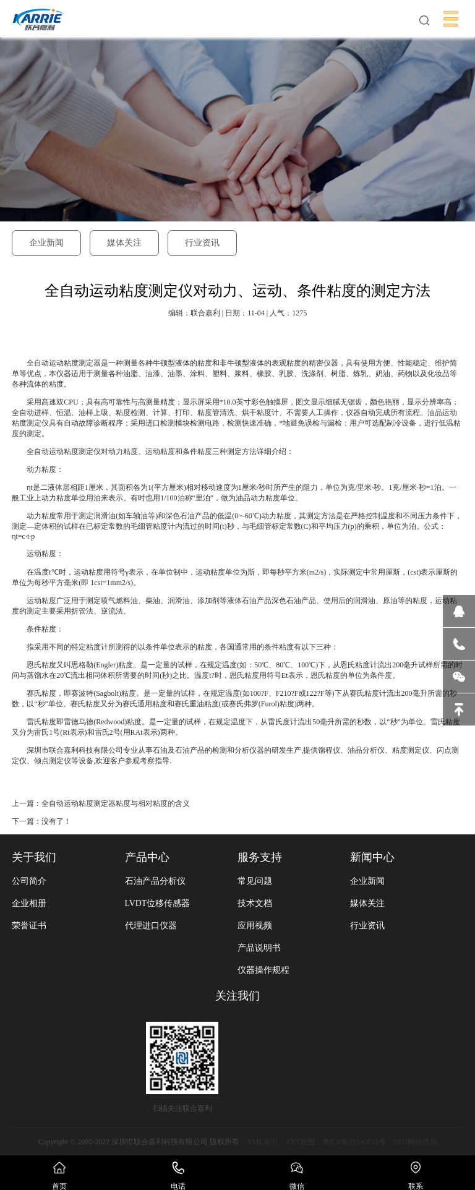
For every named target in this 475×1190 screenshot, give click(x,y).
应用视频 (255, 925)
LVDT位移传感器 (157, 903)
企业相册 (29, 903)
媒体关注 (124, 242)
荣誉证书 (29, 925)
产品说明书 (259, 947)
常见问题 (255, 881)
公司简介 (29, 881)
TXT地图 (300, 1141)
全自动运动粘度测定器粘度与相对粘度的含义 (115, 803)
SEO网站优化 (415, 1141)
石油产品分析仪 (155, 881)
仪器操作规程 (263, 970)
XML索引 (262, 1141)
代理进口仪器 (151, 925)
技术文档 (255, 903)
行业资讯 (202, 242)
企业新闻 (46, 242)
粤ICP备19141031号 (354, 1141)
